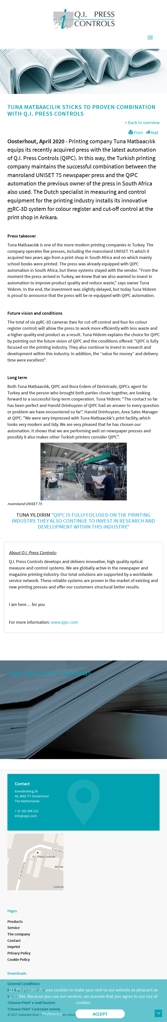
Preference (52, 1014)
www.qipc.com (64, 622)
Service (13, 927)
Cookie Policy (18, 959)
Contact (14, 940)
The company (18, 933)
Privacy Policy (19, 952)
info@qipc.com (26, 816)
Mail (151, 132)
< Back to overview (142, 122)
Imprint (13, 946)
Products (15, 921)
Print (136, 132)
